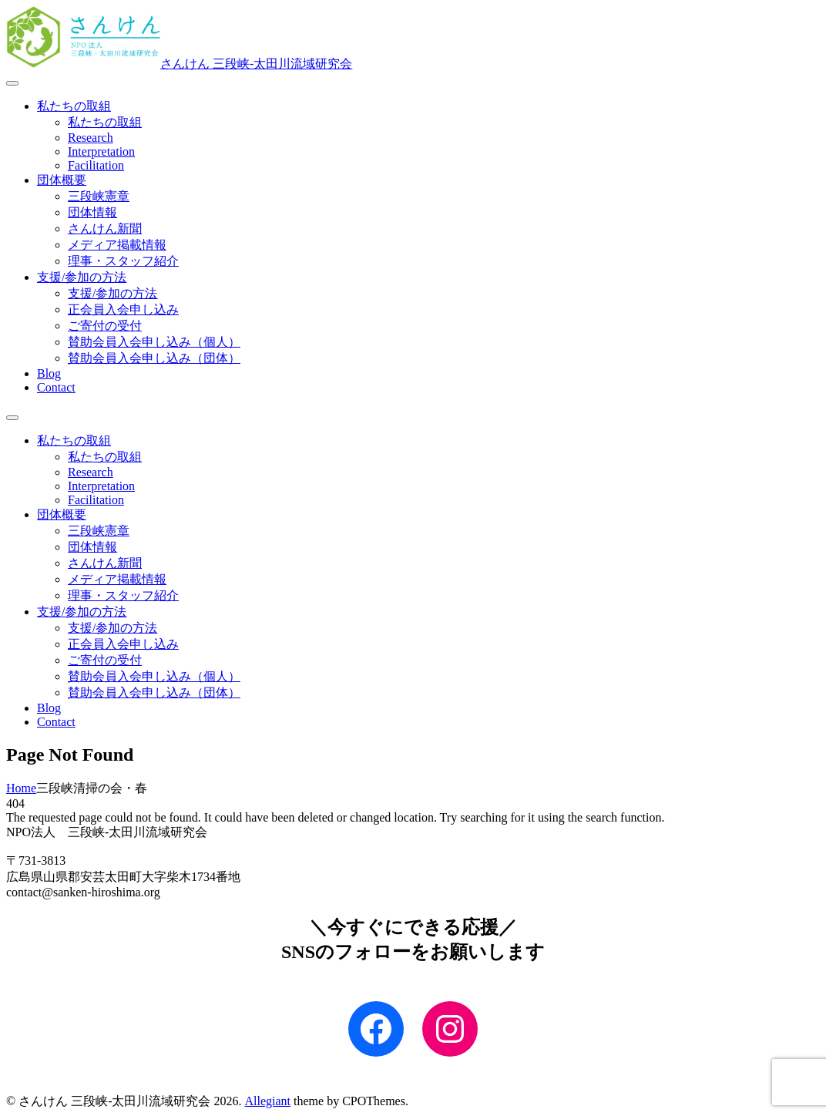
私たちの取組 (74, 106)
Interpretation (101, 151)
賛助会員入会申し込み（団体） (154, 358)
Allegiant (267, 1101)
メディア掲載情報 (117, 244)
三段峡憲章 (98, 196)
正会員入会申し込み (123, 309)
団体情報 (92, 212)
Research (90, 137)
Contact (56, 387)
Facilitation (96, 165)
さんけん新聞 (105, 228)
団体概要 (61, 180)
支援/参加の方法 (81, 277)
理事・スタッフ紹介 (123, 260)
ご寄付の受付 (105, 325)
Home (21, 788)
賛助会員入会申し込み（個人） (154, 341)
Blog (49, 373)
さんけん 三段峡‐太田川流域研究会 (256, 63)
